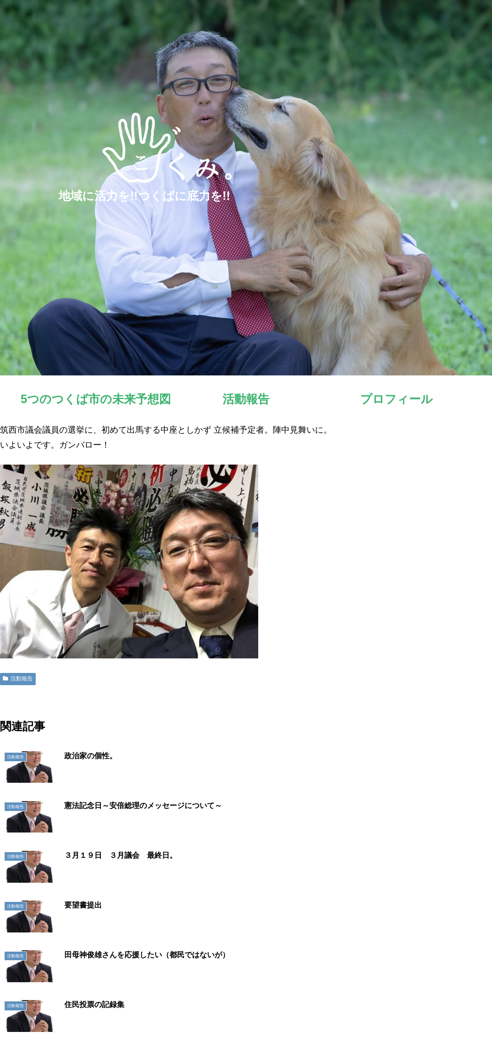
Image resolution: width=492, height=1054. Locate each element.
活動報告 (18, 678)
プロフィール (358, 1024)
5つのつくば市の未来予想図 (251, 1024)
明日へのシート (411, 1024)
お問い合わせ (463, 1024)
